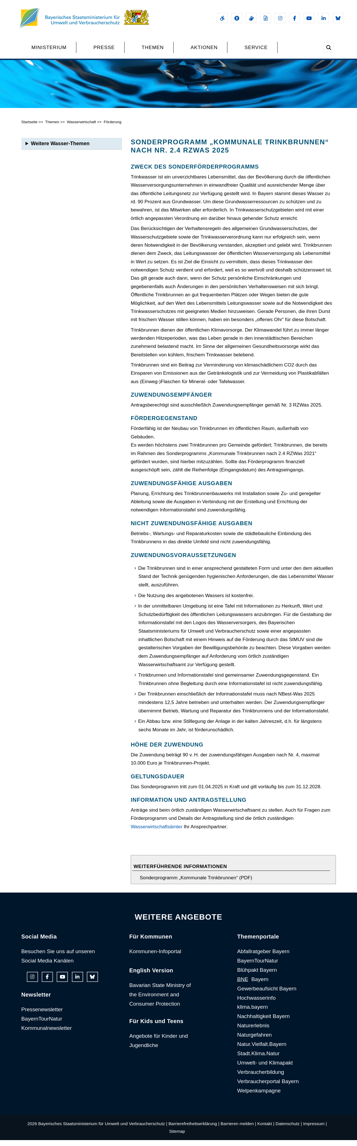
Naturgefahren (254, 1041)
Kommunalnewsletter (46, 1034)
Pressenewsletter (42, 1015)
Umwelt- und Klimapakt (265, 1068)
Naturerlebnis (253, 1031)
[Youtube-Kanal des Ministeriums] (309, 18)
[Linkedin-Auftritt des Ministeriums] (323, 18)
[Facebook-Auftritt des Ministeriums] (294, 18)
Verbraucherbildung (260, 1078)
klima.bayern (252, 1013)
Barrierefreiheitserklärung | (193, 1129)
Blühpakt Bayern (257, 976)
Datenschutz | (289, 1129)
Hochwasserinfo (256, 1003)
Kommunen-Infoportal (155, 957)
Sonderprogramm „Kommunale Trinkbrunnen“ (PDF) (196, 883)
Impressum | (315, 1129)
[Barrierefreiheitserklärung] (222, 18)
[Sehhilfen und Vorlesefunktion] (236, 18)
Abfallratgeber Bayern (263, 957)
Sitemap (177, 1136)
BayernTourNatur (41, 1024)
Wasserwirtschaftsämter (157, 832)
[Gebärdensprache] (251, 18)
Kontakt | (265, 1129)
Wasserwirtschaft (81, 127)
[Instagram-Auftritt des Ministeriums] (280, 18)
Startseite (29, 127)
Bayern (253, 985)
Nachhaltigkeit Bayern (263, 1022)
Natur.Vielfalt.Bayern (262, 1050)
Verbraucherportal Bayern (268, 1087)
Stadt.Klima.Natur (258, 1059)
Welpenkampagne (259, 1096)
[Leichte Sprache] (265, 18)
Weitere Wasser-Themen (60, 149)
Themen (52, 127)
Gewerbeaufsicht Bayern (266, 994)
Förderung (112, 127)
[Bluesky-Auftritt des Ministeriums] (338, 18)
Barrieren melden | (238, 1129)
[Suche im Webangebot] (328, 47)
